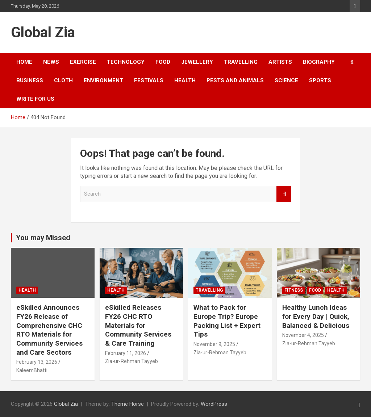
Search (283, 194)
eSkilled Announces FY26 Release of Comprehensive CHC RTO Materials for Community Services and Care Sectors (49, 329)
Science (286, 80)
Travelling (241, 62)
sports (320, 80)
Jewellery (197, 62)
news (51, 62)
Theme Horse (127, 404)
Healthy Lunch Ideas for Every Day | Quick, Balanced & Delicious (315, 316)
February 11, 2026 (125, 353)
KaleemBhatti (31, 370)
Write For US (35, 99)
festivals (148, 80)
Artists (280, 62)
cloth (63, 80)
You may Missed (43, 237)
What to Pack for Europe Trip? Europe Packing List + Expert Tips (226, 320)
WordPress (214, 404)
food (162, 62)
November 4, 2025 (303, 335)
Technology (126, 62)
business (29, 80)
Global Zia (43, 32)
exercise (83, 62)
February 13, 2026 (36, 362)
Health (185, 80)
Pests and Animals (235, 80)
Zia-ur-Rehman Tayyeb (131, 361)
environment (103, 80)
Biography (319, 62)
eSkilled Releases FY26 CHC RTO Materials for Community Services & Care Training (138, 325)
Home (24, 62)
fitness (293, 290)
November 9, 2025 (214, 344)
